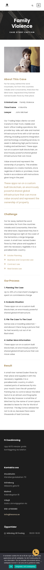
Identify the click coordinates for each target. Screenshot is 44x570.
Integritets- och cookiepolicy (25, 566)
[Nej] (41, 561)
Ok (11, 566)
